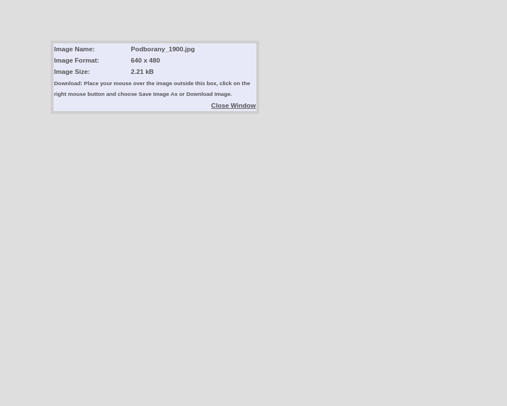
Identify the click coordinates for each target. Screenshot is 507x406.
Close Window (233, 105)
